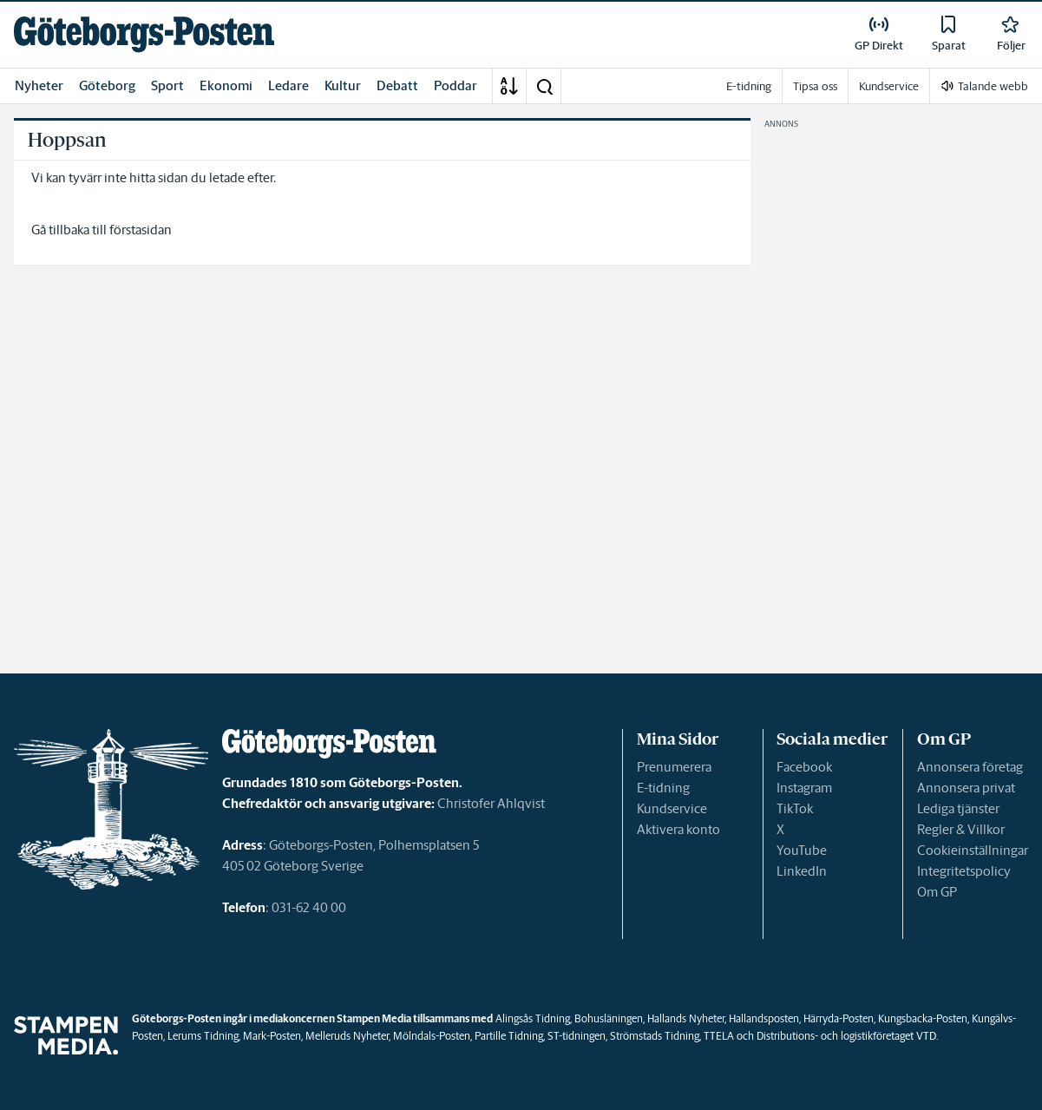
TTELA (719, 1035)
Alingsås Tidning (532, 1018)
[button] (544, 86)
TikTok (795, 808)
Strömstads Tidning (654, 1035)
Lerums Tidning (203, 1035)
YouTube (802, 850)
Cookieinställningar (972, 850)
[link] (144, 34)
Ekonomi (226, 85)
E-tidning (663, 787)
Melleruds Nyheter (347, 1035)
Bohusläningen (608, 1018)
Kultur (342, 85)
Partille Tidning (509, 1035)
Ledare (288, 85)
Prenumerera (674, 767)
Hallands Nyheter (685, 1018)
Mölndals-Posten (431, 1035)
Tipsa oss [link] (815, 86)
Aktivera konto (678, 829)
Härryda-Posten (838, 1018)
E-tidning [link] (748, 86)
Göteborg (107, 85)
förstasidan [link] (140, 229)
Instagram (804, 787)
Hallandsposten (764, 1018)
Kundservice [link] (889, 86)
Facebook (804, 767)
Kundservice (672, 808)
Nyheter (39, 85)
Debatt (397, 85)
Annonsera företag (970, 767)
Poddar (455, 85)
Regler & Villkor (961, 829)
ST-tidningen (576, 1035)
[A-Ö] (509, 86)
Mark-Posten (272, 1035)
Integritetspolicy (964, 871)
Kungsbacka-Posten (922, 1018)
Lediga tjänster (958, 808)
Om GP (937, 891)
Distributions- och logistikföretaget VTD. (847, 1035)
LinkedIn (802, 871)
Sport (167, 85)
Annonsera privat (966, 787)
